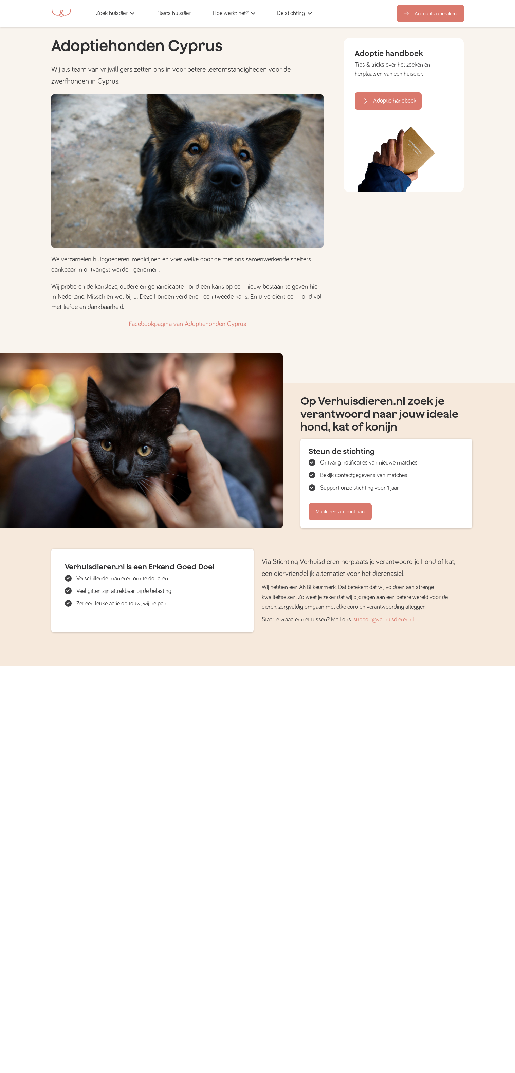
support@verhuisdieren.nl (383, 620)
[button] (204, 13)
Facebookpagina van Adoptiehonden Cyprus (187, 324)
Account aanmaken (430, 13)
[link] (173, 13)
